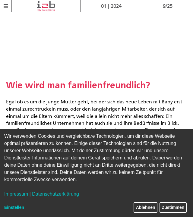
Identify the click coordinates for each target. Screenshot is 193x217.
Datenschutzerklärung (55, 194)
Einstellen (14, 207)
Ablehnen (145, 207)
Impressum (16, 194)
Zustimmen (173, 207)
